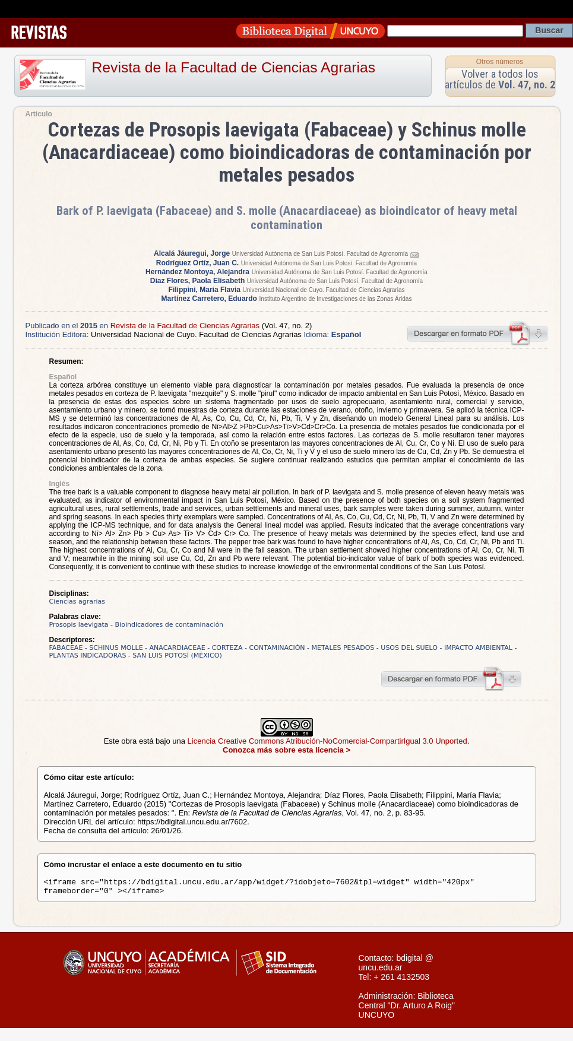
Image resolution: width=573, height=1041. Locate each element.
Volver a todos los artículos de (500, 79)
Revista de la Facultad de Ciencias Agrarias (234, 67)
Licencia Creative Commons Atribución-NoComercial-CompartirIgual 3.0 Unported (327, 741)
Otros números (499, 62)
